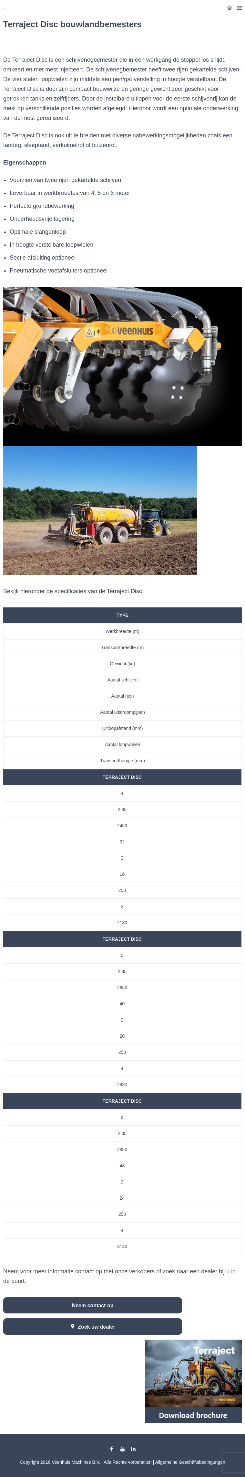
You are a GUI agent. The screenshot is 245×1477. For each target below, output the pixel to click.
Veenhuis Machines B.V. (76, 1462)
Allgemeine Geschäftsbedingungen (190, 1462)
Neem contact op (93, 1305)
